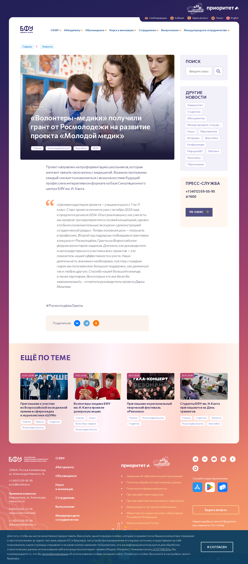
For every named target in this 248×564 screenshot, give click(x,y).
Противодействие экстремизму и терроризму (155, 500)
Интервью (193, 138)
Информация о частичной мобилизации (152, 506)
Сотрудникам (64, 497)
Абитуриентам (196, 118)
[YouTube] (214, 459)
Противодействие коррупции (145, 494)
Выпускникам (64, 506)
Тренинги (216, 418)
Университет (195, 105)
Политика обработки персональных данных (154, 482)
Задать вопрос (216, 510)
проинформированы (55, 553)
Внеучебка (81, 148)
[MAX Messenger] (195, 468)
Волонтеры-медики (86, 423)
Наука (191, 131)
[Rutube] (223, 459)
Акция (92, 418)
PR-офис (196, 211)
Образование (195, 164)
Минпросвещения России (143, 523)
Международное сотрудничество (205, 124)
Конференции (195, 144)
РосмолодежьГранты (58, 148)
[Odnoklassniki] (233, 459)
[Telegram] (195, 459)
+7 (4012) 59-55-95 (21, 480)
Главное (37, 148)
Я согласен (217, 547)
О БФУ (60, 458)
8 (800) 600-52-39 (21, 509)
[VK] (205, 459)
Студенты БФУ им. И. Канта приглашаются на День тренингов (200, 407)
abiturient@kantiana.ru (22, 524)
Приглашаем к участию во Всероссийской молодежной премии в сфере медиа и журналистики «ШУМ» (43, 409)
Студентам (194, 111)
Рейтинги (213, 151)
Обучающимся (66, 475)
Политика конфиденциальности (147, 488)
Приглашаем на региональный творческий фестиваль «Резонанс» (149, 407)
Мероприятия (208, 131)
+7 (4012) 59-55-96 (21, 520)
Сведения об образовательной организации (155, 476)
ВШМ (96, 148)
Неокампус (194, 157)
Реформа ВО (195, 151)
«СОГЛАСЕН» (161, 549)
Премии (40, 421)
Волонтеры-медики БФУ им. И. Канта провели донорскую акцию (92, 407)
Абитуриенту (64, 467)
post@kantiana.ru (19, 484)
